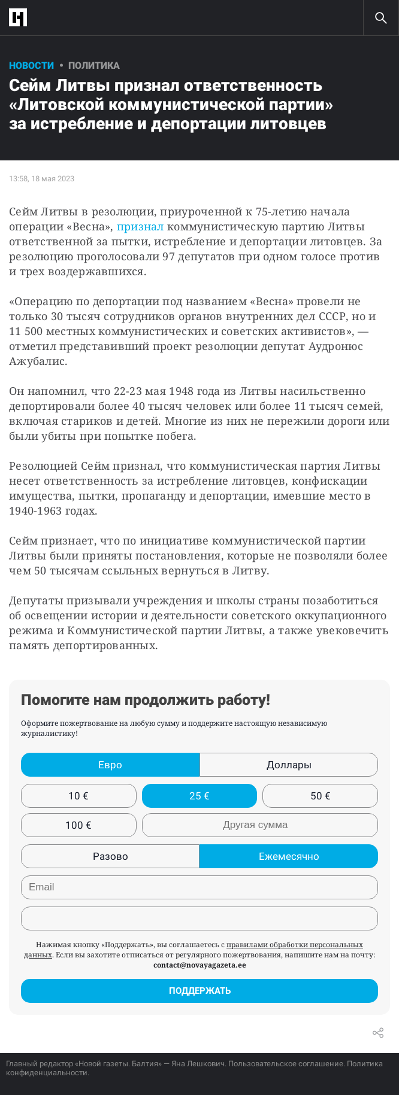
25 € (199, 796)
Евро (110, 765)
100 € (78, 825)
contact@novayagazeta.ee (199, 965)
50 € (320, 796)
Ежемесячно (289, 856)
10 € (78, 796)
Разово (110, 856)
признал (140, 226)
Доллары (289, 765)
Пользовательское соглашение (285, 1063)
